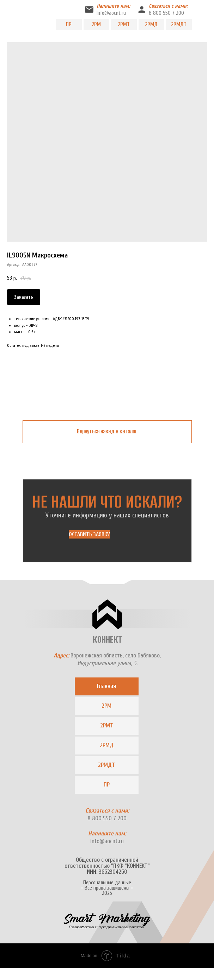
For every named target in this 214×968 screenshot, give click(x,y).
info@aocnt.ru (111, 13)
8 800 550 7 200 (166, 13)
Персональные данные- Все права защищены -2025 (107, 888)
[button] (89, 534)
